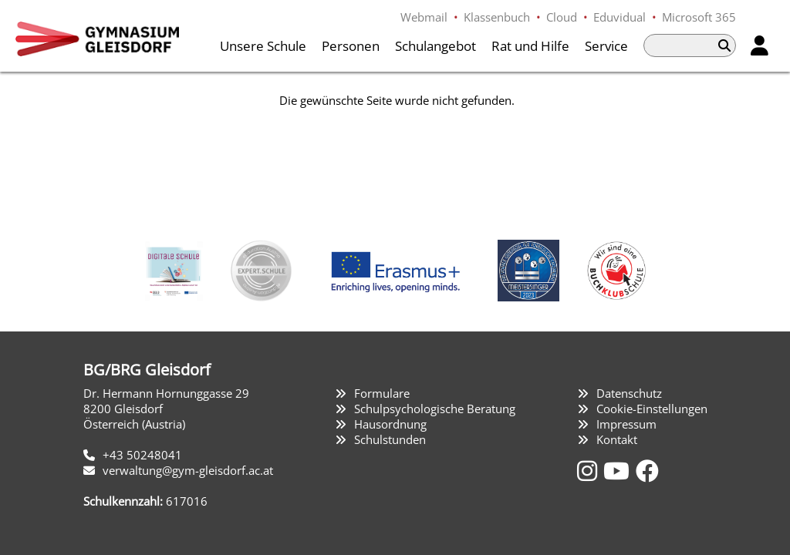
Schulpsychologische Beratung (434, 408)
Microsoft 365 (699, 17)
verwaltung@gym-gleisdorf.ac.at (188, 470)
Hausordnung (390, 424)
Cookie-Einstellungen (651, 408)
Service (606, 46)
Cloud (561, 17)
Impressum (626, 424)
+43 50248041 (142, 454)
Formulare (382, 393)
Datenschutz (629, 393)
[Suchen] (724, 45)
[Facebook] (647, 470)
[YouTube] (619, 470)
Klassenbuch (497, 17)
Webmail (423, 17)
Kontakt (616, 439)
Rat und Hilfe (530, 46)
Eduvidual (619, 17)
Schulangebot (435, 46)
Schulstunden (390, 439)
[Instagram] (590, 470)
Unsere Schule (263, 46)
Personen (351, 46)
